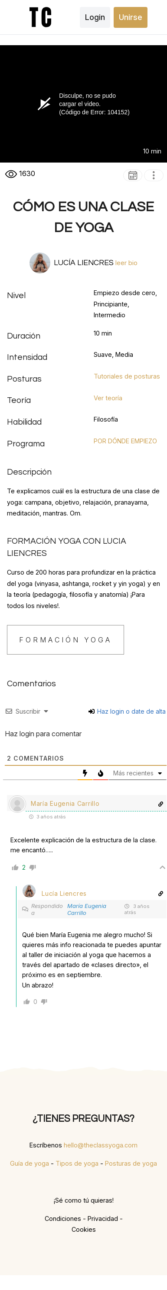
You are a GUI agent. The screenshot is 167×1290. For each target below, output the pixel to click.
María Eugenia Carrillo (86, 909)
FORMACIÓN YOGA (65, 639)
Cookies (84, 1229)
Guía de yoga (29, 1163)
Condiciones (63, 1218)
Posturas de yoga (131, 1163)
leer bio (126, 262)
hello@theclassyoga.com (101, 1145)
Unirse (130, 17)
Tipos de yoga (77, 1163)
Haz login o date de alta (127, 711)
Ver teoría (108, 398)
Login (95, 17)
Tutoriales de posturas (127, 376)
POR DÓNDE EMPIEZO (125, 441)
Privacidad (103, 1218)
